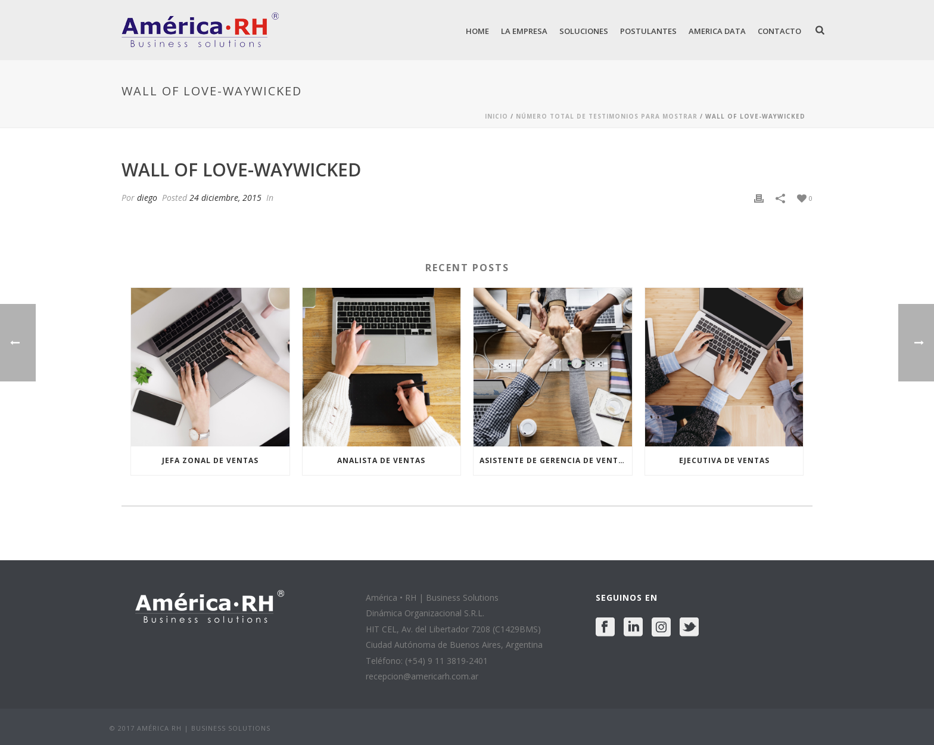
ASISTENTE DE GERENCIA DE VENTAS (554, 460)
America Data (717, 31)
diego (147, 197)
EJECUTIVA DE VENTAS (724, 460)
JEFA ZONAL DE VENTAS (210, 460)
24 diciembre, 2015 (225, 197)
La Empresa (524, 31)
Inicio (496, 116)
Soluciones (583, 31)
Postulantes (648, 31)
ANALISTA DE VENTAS (381, 460)
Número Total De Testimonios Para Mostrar (607, 116)
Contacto (779, 31)
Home (477, 31)
